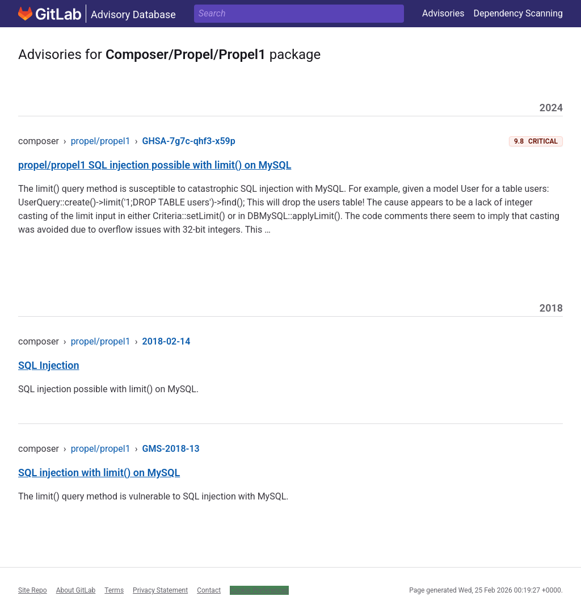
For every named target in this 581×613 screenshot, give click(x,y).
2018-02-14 (166, 341)
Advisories (443, 13)
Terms (114, 590)
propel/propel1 (100, 141)
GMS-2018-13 (171, 448)
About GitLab (76, 590)
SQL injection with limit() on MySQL (99, 472)
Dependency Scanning (518, 13)
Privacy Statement (160, 590)
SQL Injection (48, 365)
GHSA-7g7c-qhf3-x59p (188, 141)
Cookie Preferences (259, 590)
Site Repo (32, 590)
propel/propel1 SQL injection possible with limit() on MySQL (154, 165)
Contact (209, 590)
